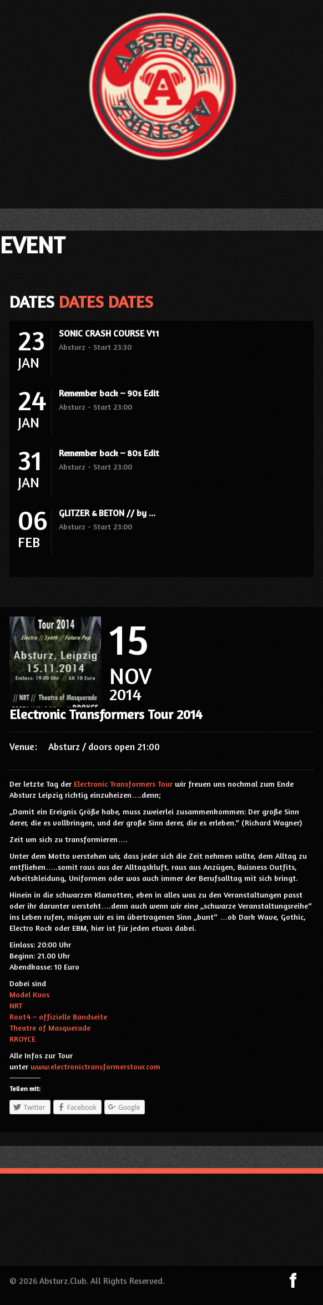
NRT (15, 1005)
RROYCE (22, 1038)
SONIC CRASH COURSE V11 (109, 333)
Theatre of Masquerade (49, 1027)
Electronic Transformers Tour (123, 783)
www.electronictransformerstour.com (95, 1066)
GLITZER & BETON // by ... (107, 512)
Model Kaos (29, 994)
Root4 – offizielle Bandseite (58, 1016)
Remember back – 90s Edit (109, 393)
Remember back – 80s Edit (109, 452)
